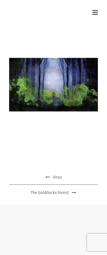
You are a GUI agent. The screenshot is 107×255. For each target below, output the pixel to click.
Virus (53, 177)
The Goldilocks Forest (54, 192)
